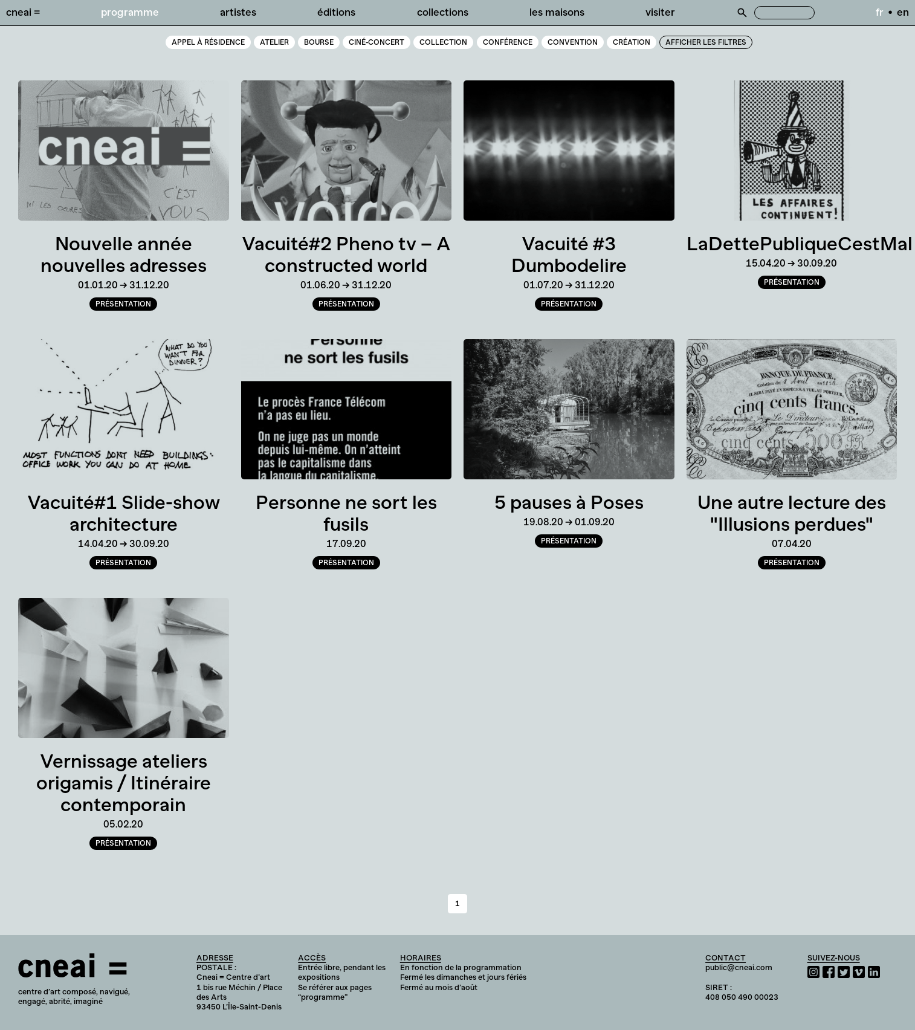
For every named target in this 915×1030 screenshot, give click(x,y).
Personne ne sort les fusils (346, 513)
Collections (442, 12)
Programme (130, 12)
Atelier (274, 42)
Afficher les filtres (705, 42)
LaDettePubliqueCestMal (800, 243)
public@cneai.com (738, 967)
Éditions (336, 12)
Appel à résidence (208, 42)
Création (631, 42)
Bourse (319, 42)
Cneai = (23, 12)
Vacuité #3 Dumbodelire (569, 254)
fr (880, 12)
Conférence (507, 42)
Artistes (238, 12)
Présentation (123, 304)
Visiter (660, 12)
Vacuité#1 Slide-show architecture (123, 513)
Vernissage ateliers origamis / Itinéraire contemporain (123, 783)
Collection (443, 42)
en (903, 12)
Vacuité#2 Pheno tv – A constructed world (346, 254)
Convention (573, 42)
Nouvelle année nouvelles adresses (123, 254)
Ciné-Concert (376, 42)
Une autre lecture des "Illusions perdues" (791, 513)
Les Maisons (556, 12)
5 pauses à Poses (569, 502)
